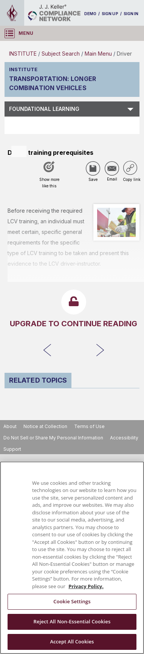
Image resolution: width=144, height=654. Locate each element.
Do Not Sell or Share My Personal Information (53, 438)
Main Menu (98, 53)
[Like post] (49, 177)
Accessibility (124, 438)
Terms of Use (89, 426)
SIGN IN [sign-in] (131, 13)
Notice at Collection (45, 426)
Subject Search (61, 53)
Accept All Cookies (72, 641)
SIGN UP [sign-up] (110, 13)
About (10, 426)
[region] (72, 557)
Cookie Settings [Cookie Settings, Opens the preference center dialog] (71, 601)
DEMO (90, 13)
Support (12, 449)
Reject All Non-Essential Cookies (72, 621)
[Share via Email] (111, 168)
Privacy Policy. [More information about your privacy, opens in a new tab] (86, 586)
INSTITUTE (23, 53)
